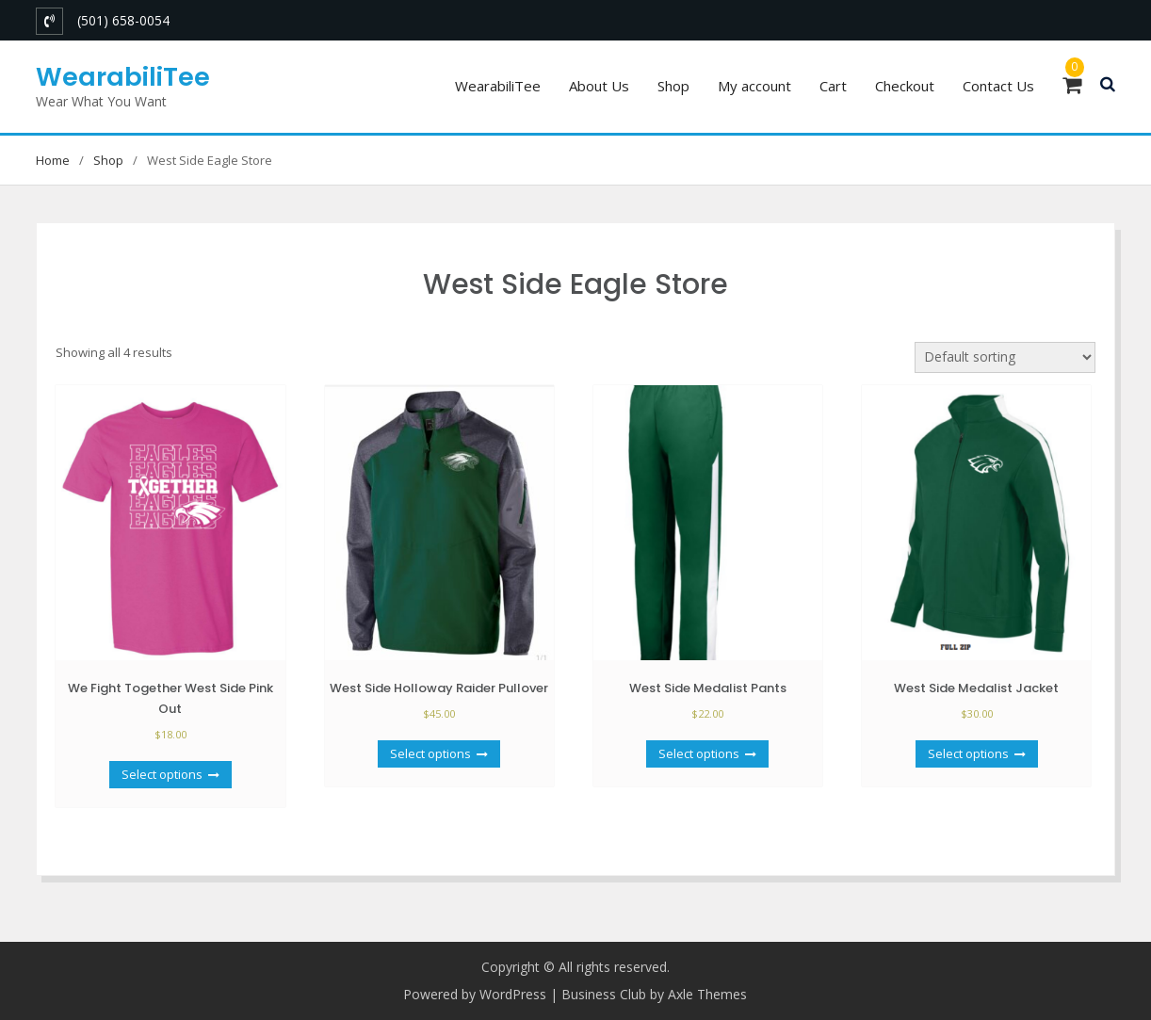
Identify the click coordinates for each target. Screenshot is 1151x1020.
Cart (833, 85)
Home (53, 160)
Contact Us (998, 85)
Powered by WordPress (474, 994)
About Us (599, 85)
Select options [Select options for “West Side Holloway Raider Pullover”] (430, 753)
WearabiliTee (123, 76)
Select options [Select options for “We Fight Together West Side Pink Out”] (162, 774)
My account (754, 85)
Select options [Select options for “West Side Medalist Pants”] (698, 753)
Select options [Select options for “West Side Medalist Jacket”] (968, 753)
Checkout (904, 85)
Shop (673, 85)
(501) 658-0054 (123, 20)
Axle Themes (707, 994)
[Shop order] (1005, 357)
